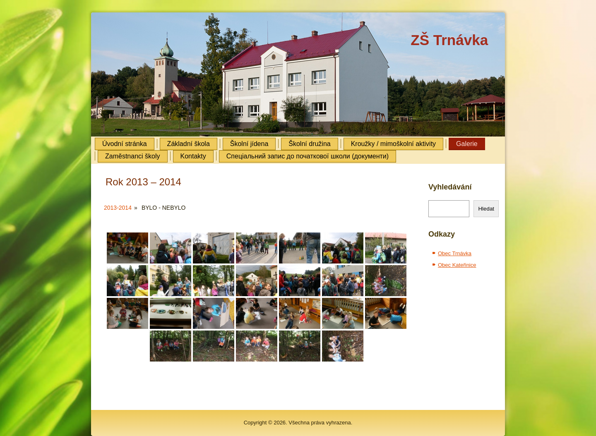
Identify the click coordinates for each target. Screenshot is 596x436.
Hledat (486, 209)
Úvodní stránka (124, 143)
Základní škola (188, 143)
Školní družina (309, 143)
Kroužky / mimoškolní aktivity (393, 143)
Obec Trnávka (454, 253)
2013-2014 (118, 207)
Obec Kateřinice (457, 265)
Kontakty (193, 156)
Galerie (467, 143)
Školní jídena (249, 143)
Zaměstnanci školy (132, 156)
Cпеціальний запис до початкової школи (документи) (307, 156)
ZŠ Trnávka (449, 40)
